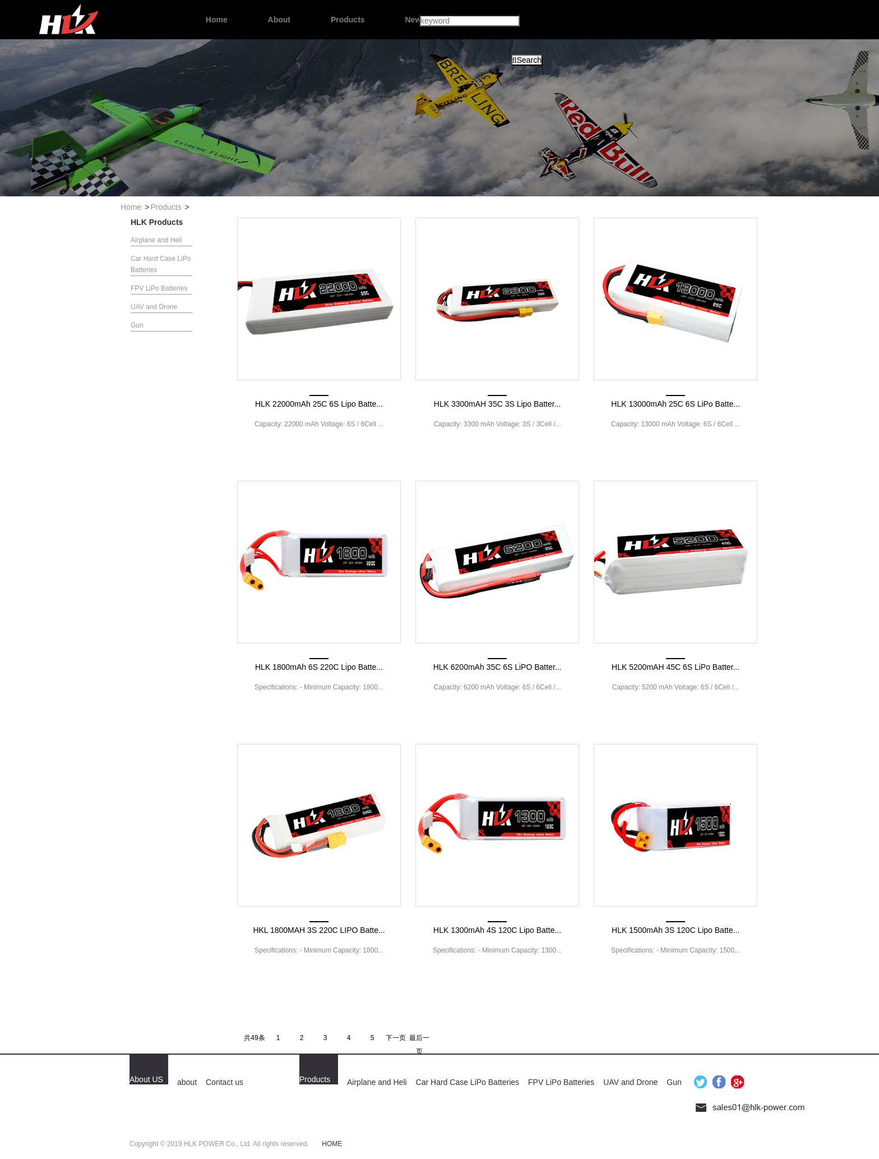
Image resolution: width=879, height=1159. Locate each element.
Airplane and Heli (156, 240)
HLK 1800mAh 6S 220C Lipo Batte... (319, 667)
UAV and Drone (154, 307)
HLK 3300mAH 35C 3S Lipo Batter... (497, 403)
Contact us (224, 1082)
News (415, 19)
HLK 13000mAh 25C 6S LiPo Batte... (675, 403)
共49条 (254, 1038)
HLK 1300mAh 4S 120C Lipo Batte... (497, 930)
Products (348, 19)
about (187, 1082)
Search (527, 60)
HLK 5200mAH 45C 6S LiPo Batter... (675, 667)
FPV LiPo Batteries (159, 288)
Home (217, 19)
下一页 (396, 1038)
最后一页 (419, 1039)
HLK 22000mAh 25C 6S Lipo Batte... (319, 403)
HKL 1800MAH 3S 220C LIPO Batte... (319, 930)
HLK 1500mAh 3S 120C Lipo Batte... (675, 930)
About (279, 19)
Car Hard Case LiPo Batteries (161, 264)
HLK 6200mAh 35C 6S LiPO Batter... (497, 667)
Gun (137, 325)
